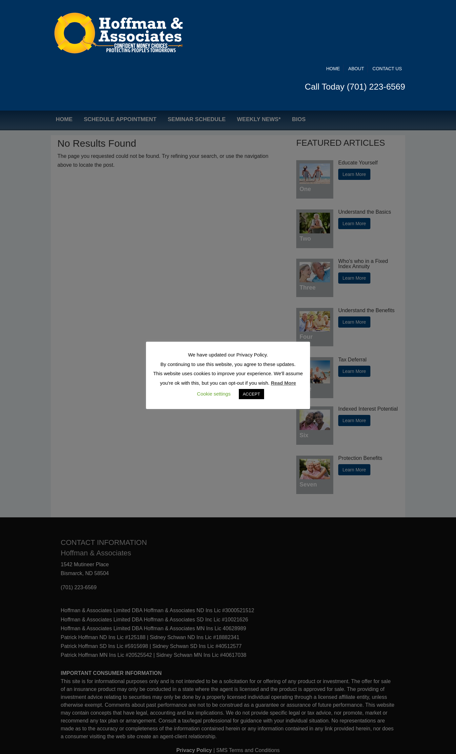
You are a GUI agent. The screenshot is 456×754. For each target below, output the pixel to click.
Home (333, 13)
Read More (283, 383)
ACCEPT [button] (251, 394)
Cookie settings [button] (214, 394)
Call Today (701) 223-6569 (355, 32)
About (356, 13)
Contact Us (387, 13)
